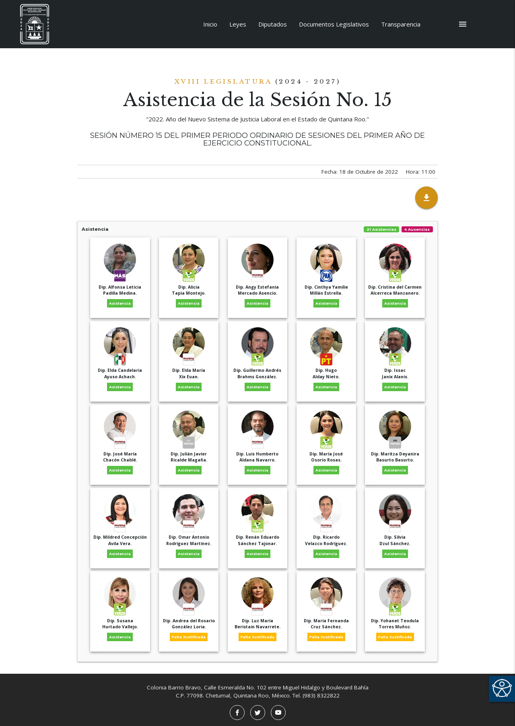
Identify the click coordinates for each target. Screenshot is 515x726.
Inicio (210, 24)
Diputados (272, 24)
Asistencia (257, 229)
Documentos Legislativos (334, 24)
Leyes (237, 24)
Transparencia (400, 24)
